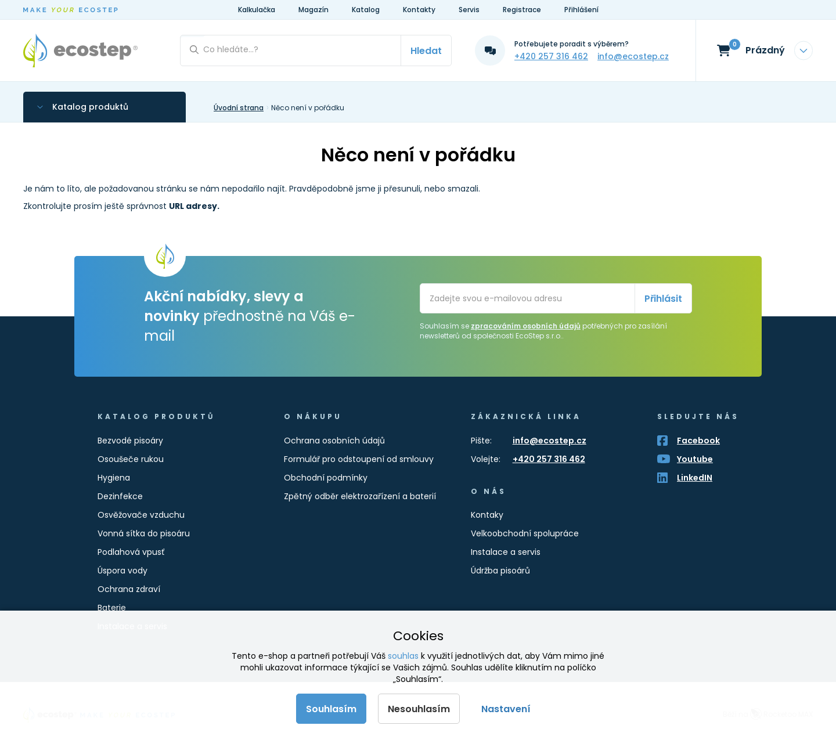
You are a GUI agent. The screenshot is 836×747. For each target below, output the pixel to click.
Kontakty (419, 10)
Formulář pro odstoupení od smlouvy (359, 459)
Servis (469, 10)
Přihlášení (581, 10)
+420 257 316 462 (551, 56)
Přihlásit (663, 298)
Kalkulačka (256, 10)
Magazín (313, 10)
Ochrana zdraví (129, 589)
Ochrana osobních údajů (334, 440)
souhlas (403, 656)
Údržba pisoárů (500, 570)
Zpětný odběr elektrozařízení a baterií (360, 496)
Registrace (522, 10)
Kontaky (487, 515)
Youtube (695, 459)
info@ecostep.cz (633, 56)
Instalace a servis (505, 552)
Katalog (366, 10)
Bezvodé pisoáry (130, 440)
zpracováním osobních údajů (526, 326)
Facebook (698, 440)
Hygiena (114, 477)
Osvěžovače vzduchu (141, 515)
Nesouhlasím (419, 709)
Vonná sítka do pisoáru (144, 533)
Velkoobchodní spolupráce (525, 533)
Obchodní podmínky (325, 477)
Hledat (426, 50)
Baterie (112, 608)
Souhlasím (331, 709)
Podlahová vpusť (131, 552)
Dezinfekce (120, 496)
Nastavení (506, 709)
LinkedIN (694, 477)
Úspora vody (122, 570)
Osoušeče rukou (131, 459)
